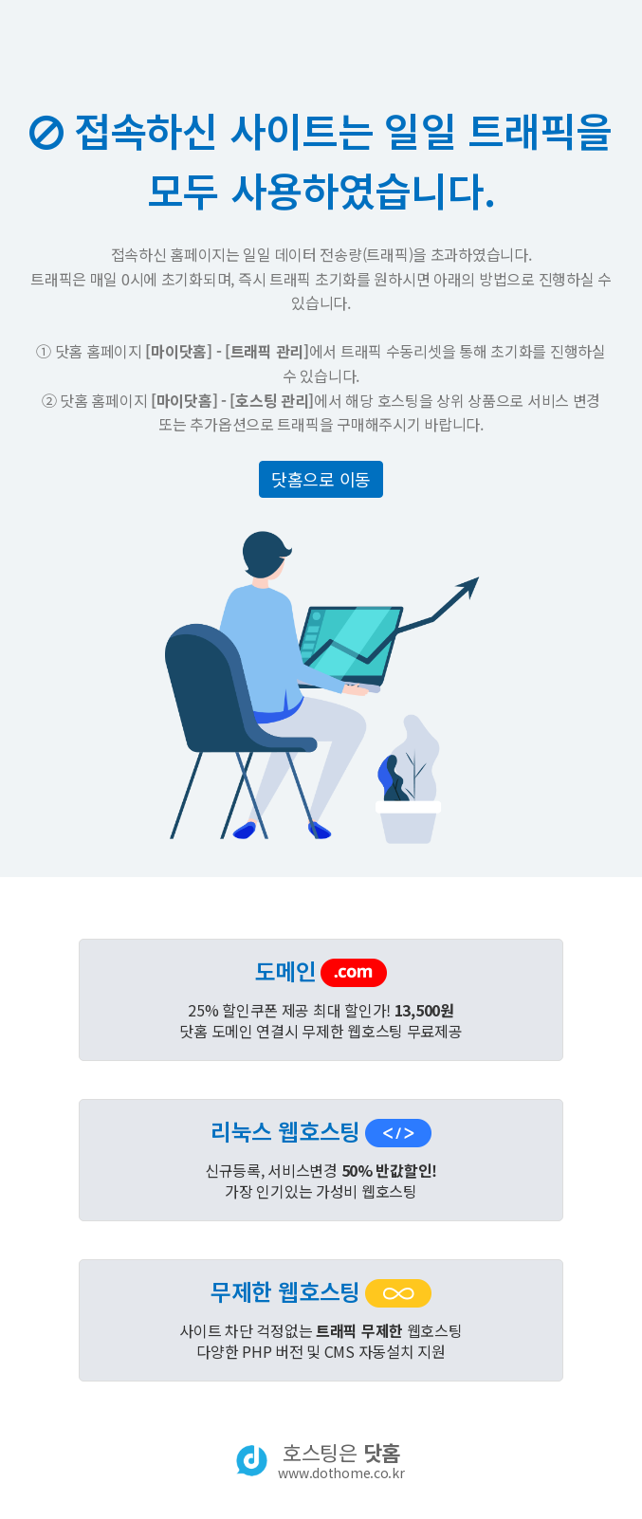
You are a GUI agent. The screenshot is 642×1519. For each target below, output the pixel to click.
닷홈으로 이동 (321, 479)
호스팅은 (341, 1460)
